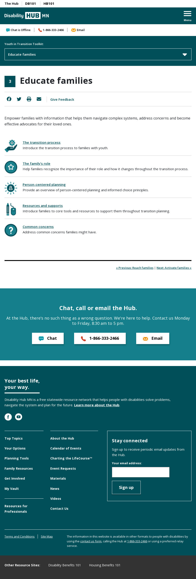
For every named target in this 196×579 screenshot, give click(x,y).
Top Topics (14, 438)
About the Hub (62, 438)
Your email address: (127, 463)
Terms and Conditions (20, 536)
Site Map (47, 536)
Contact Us (59, 508)
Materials (58, 478)
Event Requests (63, 468)
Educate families (97, 54)
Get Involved (15, 478)
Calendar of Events (65, 448)
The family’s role (36, 163)
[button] (187, 16)
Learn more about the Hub (96, 405)
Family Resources (19, 468)
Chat (48, 338)
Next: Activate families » (174, 268)
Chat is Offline (18, 30)
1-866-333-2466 (51, 30)
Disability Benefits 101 (64, 565)
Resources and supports (43, 205)
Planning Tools (17, 458)
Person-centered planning (44, 184)
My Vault (12, 488)
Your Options (15, 448)
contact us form (91, 541)
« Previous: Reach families (134, 268)
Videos (55, 498)
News (54, 488)
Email (78, 30)
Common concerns (38, 226)
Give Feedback (62, 99)
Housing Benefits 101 (105, 565)
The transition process (41, 142)
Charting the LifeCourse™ (71, 458)
